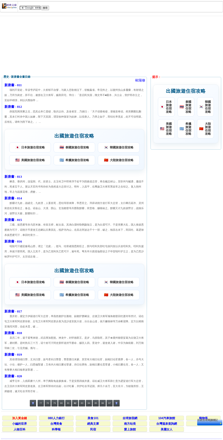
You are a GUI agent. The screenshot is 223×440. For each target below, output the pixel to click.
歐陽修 (140, 80)
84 (89, 403)
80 (61, 403)
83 (82, 403)
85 (96, 403)
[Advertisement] (111, 45)
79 (54, 403)
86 (102, 403)
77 (40, 403)
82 (75, 403)
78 (47, 403)
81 (68, 403)
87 (109, 403)
